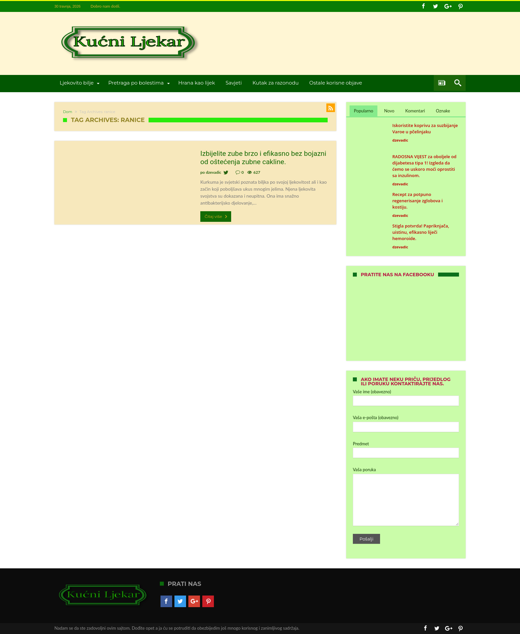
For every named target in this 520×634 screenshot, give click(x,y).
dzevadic (213, 172)
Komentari (415, 110)
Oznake (443, 110)
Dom (67, 111)
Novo (389, 110)
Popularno (363, 110)
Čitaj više (216, 216)
